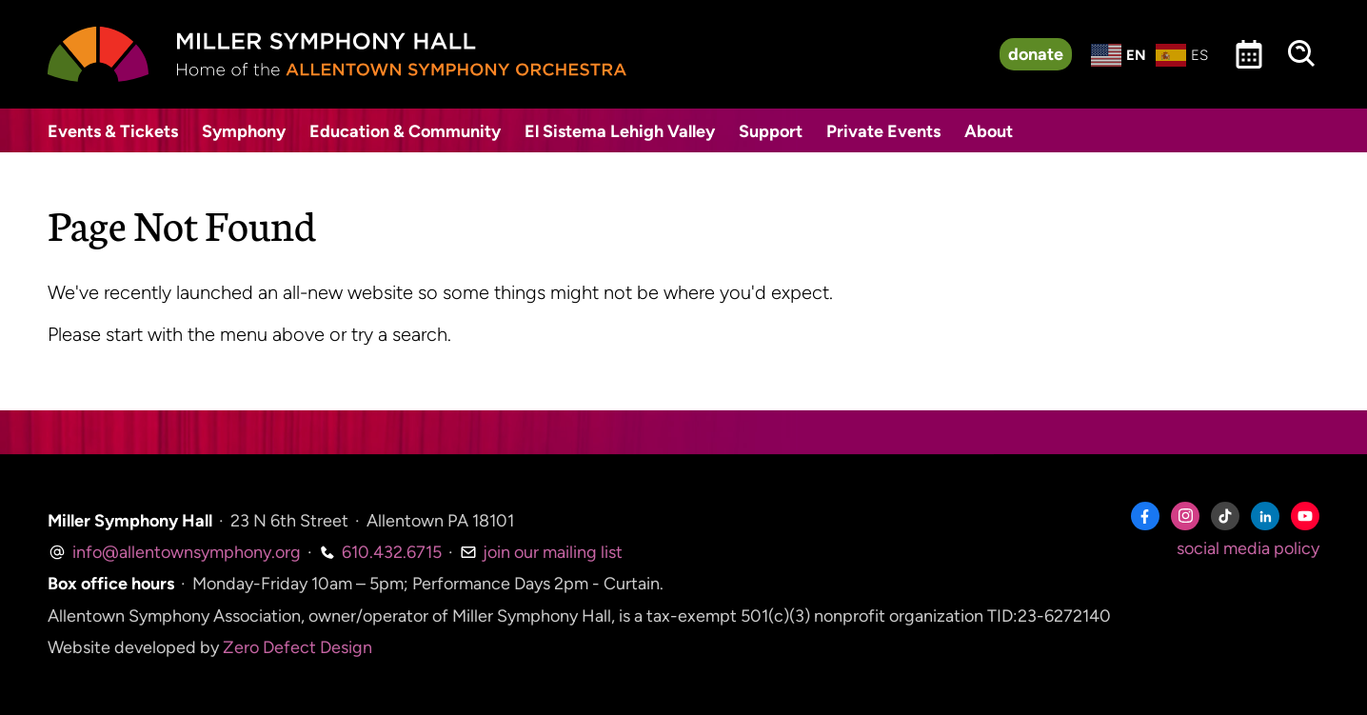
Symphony (244, 131)
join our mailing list (541, 552)
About (988, 131)
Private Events (883, 131)
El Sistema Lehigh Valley (620, 131)
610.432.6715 (380, 552)
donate (1035, 54)
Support (770, 131)
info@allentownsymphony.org (174, 552)
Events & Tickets (113, 131)
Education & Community (405, 131)
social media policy (1248, 548)
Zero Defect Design (297, 647)
